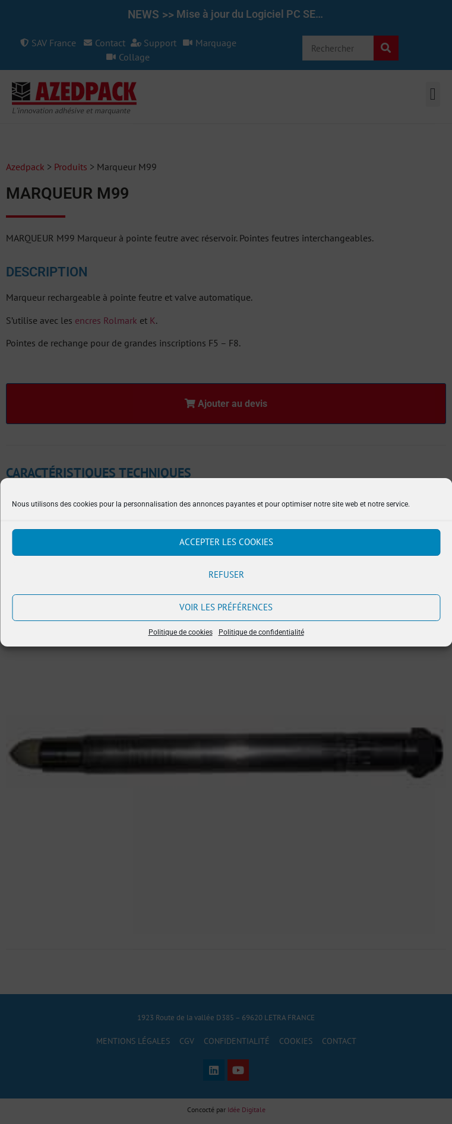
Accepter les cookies (226, 541)
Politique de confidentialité (261, 632)
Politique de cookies (180, 632)
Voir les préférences (226, 607)
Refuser (226, 574)
